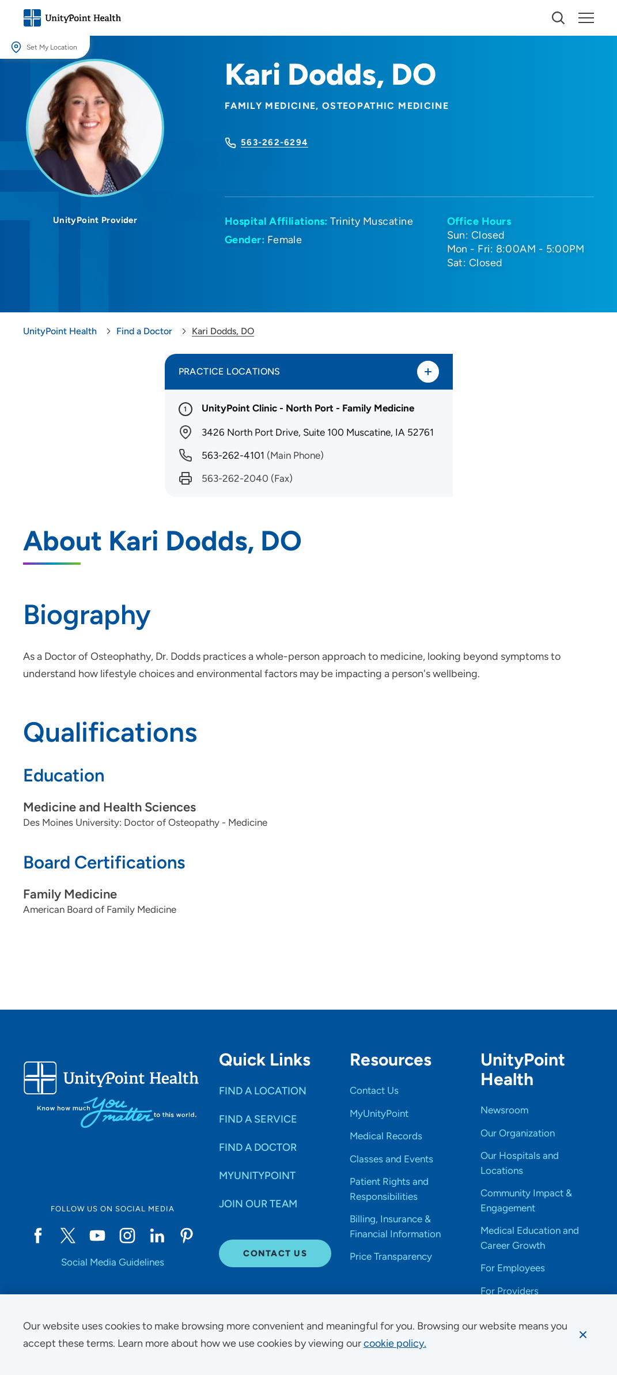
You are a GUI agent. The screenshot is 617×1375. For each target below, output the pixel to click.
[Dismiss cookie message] (583, 1335)
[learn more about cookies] (395, 1343)
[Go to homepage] (72, 18)
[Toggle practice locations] (428, 372)
